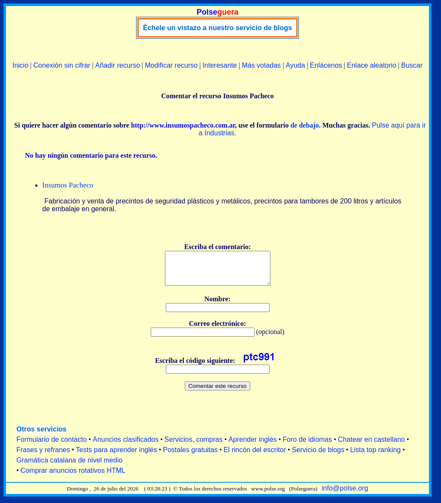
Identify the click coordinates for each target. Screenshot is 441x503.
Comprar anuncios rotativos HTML (73, 477)
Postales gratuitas (190, 456)
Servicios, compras (194, 446)
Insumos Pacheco (67, 185)
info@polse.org (345, 494)
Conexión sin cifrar (61, 65)
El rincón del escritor (255, 456)
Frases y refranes (43, 456)
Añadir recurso (117, 65)
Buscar (411, 65)
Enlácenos (326, 65)
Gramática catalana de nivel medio (69, 466)
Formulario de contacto (51, 446)
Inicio (20, 65)
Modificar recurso (171, 65)
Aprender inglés (253, 446)
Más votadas (261, 65)
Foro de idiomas (307, 446)
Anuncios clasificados (125, 446)
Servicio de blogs (318, 456)
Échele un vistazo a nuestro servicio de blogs (217, 27)
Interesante (219, 65)
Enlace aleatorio (372, 65)
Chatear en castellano (371, 446)
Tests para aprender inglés (116, 456)
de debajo (304, 125)
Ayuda (295, 65)
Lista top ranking (375, 456)
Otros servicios (41, 435)
